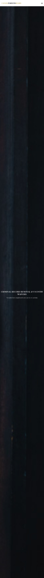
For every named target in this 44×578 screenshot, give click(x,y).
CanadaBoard (11, 3)
